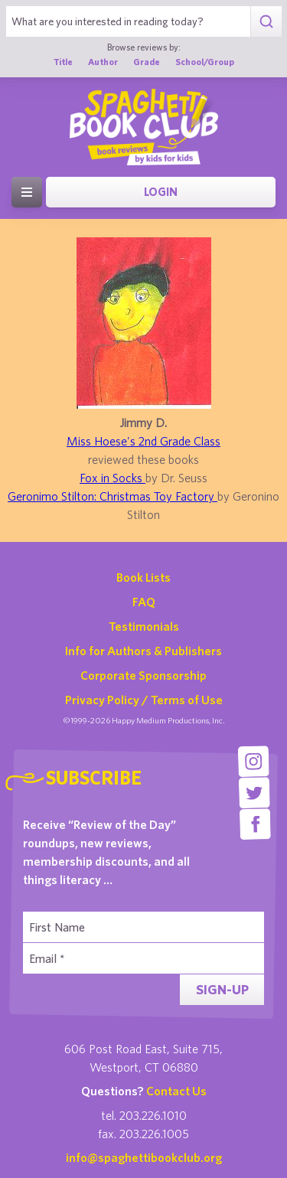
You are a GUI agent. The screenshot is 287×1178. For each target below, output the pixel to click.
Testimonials (144, 626)
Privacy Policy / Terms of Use (144, 699)
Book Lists (143, 577)
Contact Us (176, 1091)
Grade (146, 62)
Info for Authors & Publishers (143, 651)
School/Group (204, 62)
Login (161, 191)
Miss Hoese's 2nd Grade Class (143, 441)
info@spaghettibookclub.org (144, 1157)
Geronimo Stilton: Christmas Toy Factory (112, 496)
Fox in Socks (112, 478)
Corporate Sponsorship (143, 675)
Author (103, 62)
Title (63, 62)
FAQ (143, 602)
